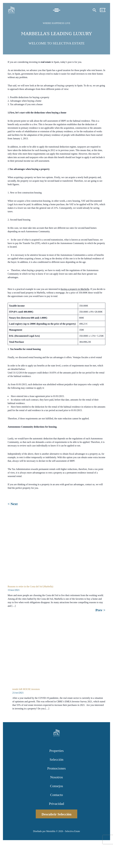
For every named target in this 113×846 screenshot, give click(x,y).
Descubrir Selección (57, 814)
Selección (56, 759)
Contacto (56, 795)
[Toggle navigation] (56, 10)
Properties (56, 751)
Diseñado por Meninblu (44, 831)
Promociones (56, 768)
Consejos (56, 786)
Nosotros (56, 777)
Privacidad (56, 804)
